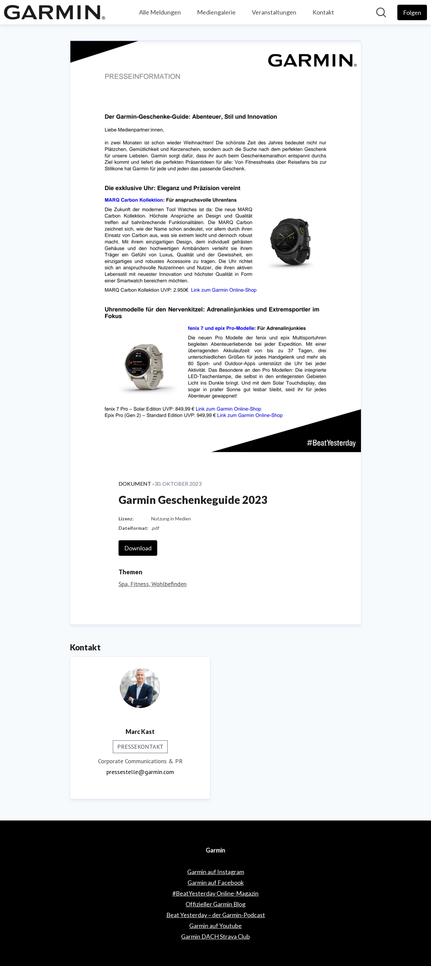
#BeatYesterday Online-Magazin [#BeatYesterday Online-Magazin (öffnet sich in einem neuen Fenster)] (215, 893)
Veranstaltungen (274, 12)
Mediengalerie (216, 12)
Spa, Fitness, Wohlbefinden (153, 584)
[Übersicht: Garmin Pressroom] (54, 12)
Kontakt (323, 12)
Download (138, 548)
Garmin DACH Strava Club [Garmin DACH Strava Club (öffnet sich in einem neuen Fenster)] (215, 936)
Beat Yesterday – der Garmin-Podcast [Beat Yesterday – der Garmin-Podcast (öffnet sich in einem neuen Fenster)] (215, 915)
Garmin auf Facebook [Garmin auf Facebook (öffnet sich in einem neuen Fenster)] (216, 882)
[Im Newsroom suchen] (381, 12)
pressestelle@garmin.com (140, 772)
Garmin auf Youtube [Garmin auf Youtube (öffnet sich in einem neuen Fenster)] (215, 925)
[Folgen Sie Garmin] (412, 12)
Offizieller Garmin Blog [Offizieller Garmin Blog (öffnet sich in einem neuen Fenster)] (215, 904)
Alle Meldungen (160, 12)
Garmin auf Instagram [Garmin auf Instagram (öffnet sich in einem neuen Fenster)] (215, 871)
